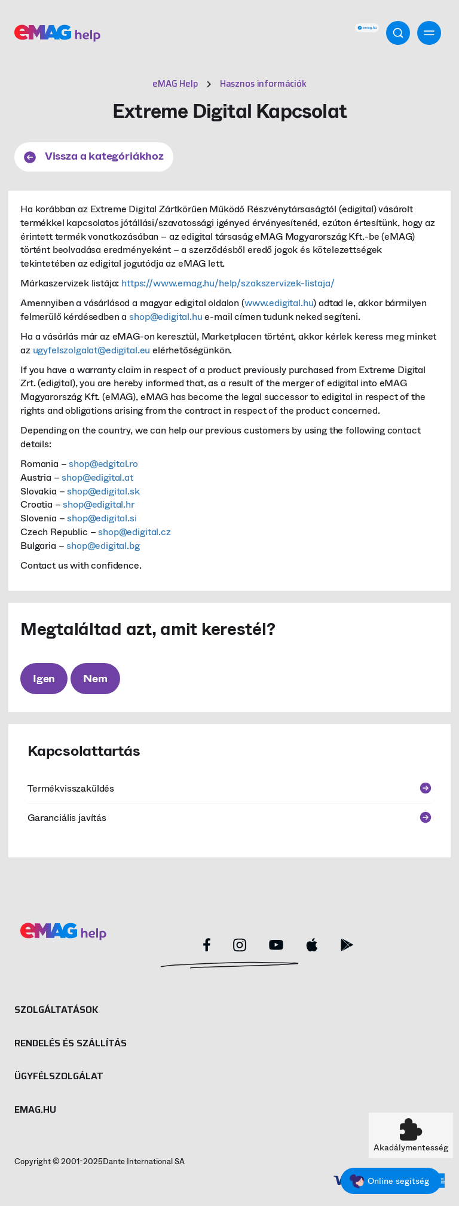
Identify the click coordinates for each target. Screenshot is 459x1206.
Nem (95, 678)
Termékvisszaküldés (229, 788)
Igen (44, 678)
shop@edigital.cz (134, 532)
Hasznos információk (263, 84)
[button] (411, 1135)
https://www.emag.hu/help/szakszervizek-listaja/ (227, 283)
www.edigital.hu (279, 303)
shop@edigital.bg (102, 545)
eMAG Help (175, 84)
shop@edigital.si (101, 518)
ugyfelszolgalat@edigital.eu (92, 350)
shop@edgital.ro (103, 464)
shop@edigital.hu (165, 316)
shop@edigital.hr (98, 504)
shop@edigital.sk (103, 491)
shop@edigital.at (97, 477)
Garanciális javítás (229, 818)
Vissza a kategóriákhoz (94, 156)
